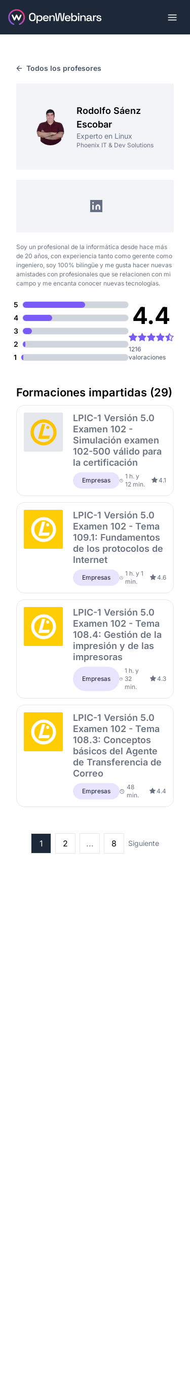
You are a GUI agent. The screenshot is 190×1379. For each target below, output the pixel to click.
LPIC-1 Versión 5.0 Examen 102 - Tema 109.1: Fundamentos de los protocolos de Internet (118, 537)
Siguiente (143, 843)
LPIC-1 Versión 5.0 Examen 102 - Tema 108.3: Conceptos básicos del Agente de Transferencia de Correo (117, 745)
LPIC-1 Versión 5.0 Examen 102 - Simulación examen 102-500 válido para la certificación (117, 440)
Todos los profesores (58, 68)
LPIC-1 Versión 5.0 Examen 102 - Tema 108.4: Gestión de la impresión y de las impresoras (117, 634)
